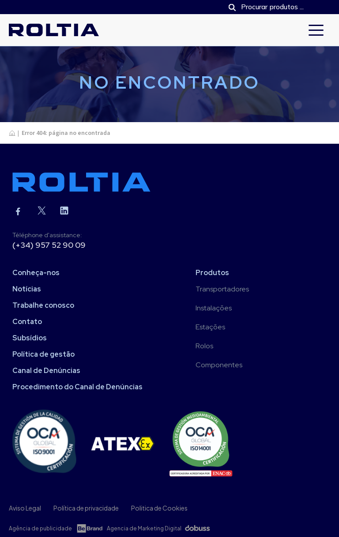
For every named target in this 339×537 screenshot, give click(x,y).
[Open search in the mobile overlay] (275, 7)
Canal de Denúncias (46, 370)
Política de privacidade (86, 508)
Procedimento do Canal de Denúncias (77, 387)
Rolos (204, 346)
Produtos (212, 272)
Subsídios (29, 338)
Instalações (214, 308)
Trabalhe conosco (43, 305)
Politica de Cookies (159, 508)
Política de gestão (43, 354)
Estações (210, 327)
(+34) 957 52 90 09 (49, 245)
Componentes (219, 364)
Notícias (26, 289)
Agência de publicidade (40, 528)
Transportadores (222, 289)
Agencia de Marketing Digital (144, 528)
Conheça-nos (36, 272)
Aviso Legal (25, 508)
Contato (27, 321)
